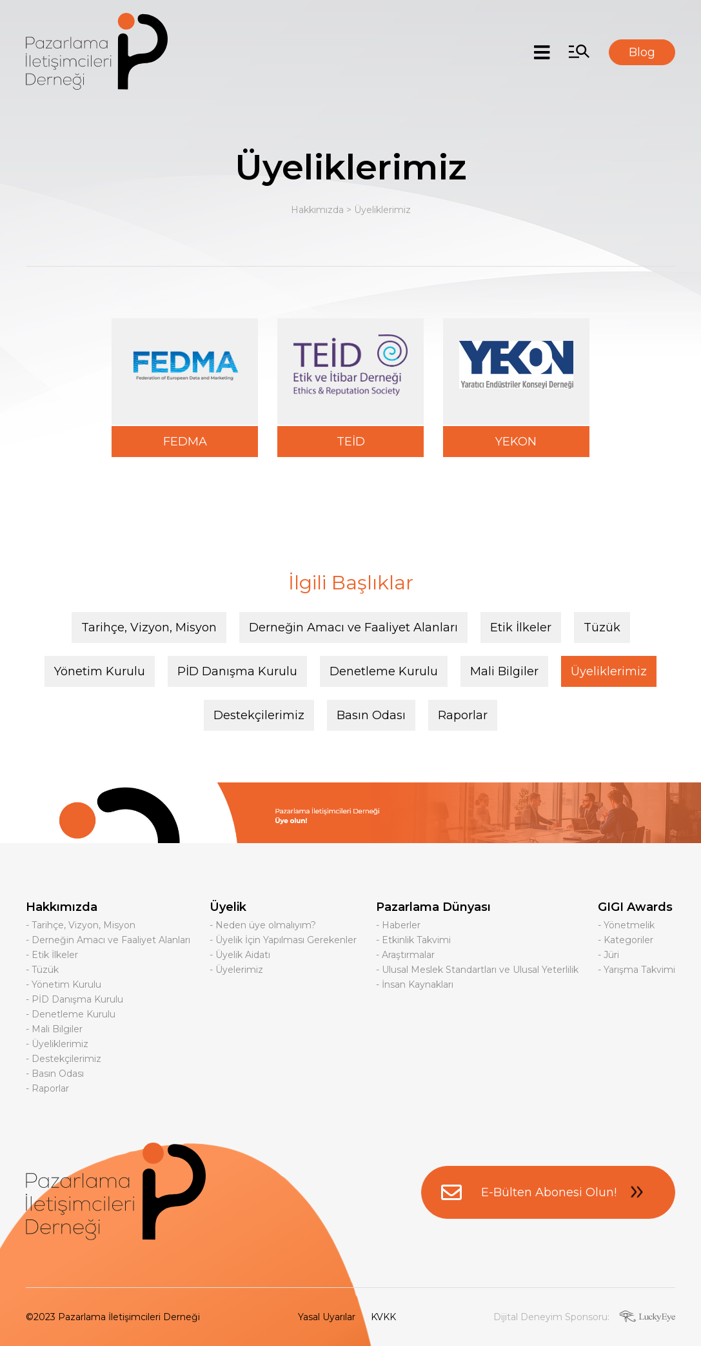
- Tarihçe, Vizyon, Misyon (80, 925)
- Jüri (608, 955)
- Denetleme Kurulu (70, 1014)
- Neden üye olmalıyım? (263, 925)
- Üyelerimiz (236, 969)
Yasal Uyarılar (326, 1317)
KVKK (383, 1317)
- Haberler (398, 925)
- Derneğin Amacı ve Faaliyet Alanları (108, 940)
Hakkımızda (317, 210)
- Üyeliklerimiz (57, 1044)
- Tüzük (42, 969)
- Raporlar (47, 1088)
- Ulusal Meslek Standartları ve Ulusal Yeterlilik (477, 969)
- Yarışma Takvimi (636, 969)
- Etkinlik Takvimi (413, 940)
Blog (642, 52)
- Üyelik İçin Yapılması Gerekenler (283, 940)
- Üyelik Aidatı (240, 955)
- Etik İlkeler (52, 955)
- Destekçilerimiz (63, 1059)
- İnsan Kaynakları (414, 984)
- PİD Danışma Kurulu (74, 999)
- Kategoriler (625, 940)
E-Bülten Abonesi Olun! (548, 1192)
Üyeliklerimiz (382, 210)
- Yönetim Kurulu (63, 984)
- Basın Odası (55, 1073)
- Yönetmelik (626, 925)
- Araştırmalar (405, 955)
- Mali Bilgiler (54, 1029)
